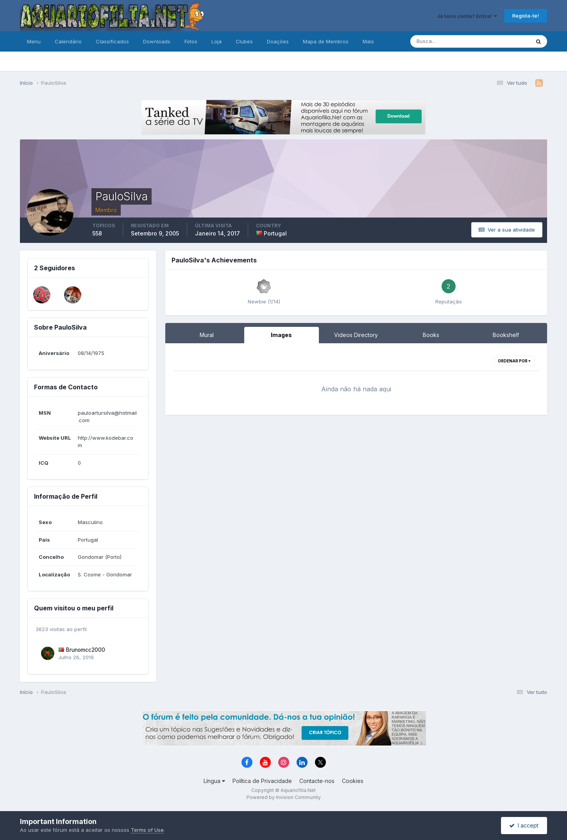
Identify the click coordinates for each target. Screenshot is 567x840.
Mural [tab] (207, 335)
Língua (214, 781)
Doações (278, 41)
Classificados (112, 41)
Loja (216, 41)
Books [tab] (431, 335)
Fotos (190, 41)
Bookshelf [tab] (506, 335)
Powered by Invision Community (284, 797)
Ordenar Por (514, 360)
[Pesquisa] (444, 41)
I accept (523, 825)
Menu (34, 41)
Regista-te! (525, 15)
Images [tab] (281, 335)
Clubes (244, 41)
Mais (368, 41)
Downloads (156, 41)
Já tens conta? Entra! (467, 16)
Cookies (352, 781)
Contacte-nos (316, 781)
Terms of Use (147, 830)
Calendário (68, 41)
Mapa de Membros (326, 41)
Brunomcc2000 (85, 650)
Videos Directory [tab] (356, 335)
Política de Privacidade (262, 781)
